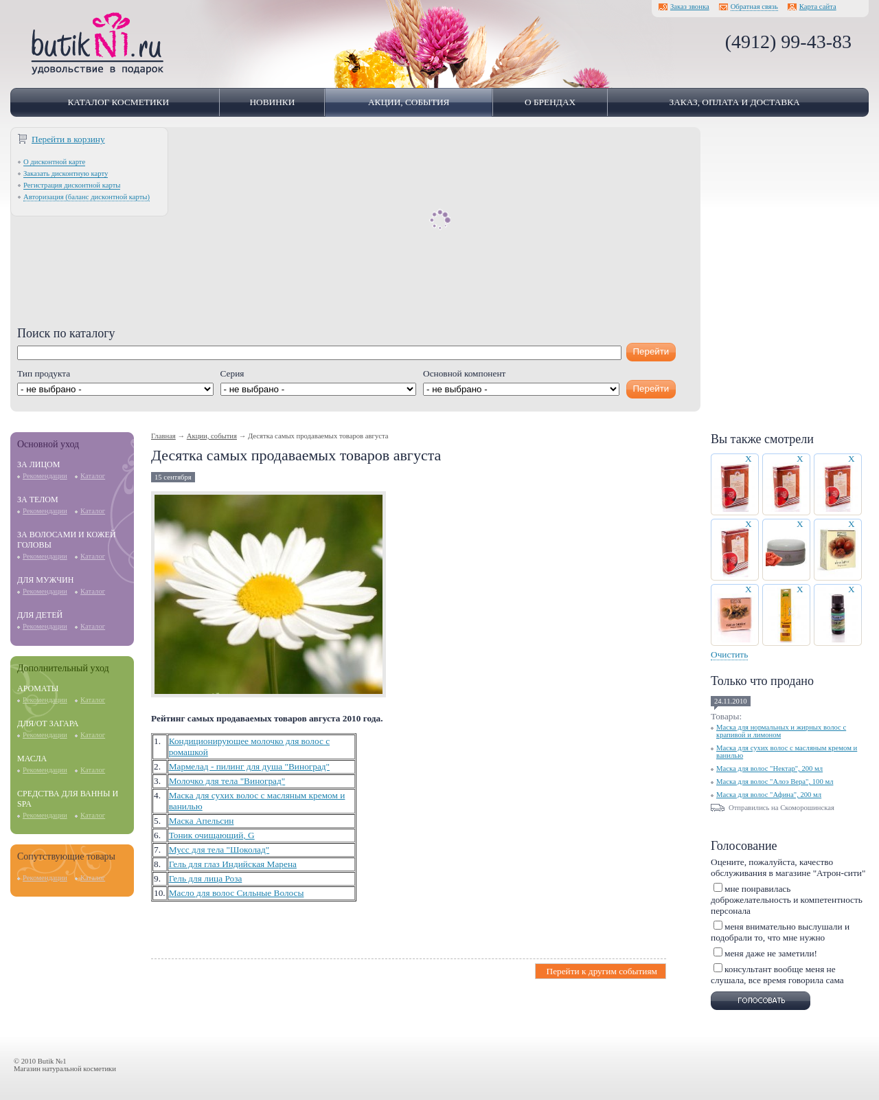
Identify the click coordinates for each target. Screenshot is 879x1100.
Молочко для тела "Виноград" (227, 781)
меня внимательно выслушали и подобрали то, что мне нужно (780, 932)
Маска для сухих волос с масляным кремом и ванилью (786, 751)
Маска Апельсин (201, 821)
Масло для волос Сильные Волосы (236, 893)
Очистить (729, 654)
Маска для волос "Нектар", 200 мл (769, 768)
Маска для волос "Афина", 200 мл (768, 794)
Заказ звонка (689, 6)
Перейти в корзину (68, 139)
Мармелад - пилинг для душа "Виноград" (249, 766)
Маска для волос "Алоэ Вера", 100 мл (774, 781)
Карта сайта (817, 6)
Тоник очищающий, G (212, 835)
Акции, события (409, 102)
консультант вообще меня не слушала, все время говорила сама (777, 974)
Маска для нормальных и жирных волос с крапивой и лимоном (781, 731)
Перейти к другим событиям (600, 971)
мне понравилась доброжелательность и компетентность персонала (787, 900)
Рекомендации (45, 476)
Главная (163, 436)
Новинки (272, 102)
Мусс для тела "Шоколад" (219, 849)
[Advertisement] (355, 230)
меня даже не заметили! (770, 953)
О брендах (550, 102)
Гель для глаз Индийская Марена (233, 864)
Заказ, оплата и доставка (734, 102)
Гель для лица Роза (205, 878)
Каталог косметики (118, 102)
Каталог (92, 476)
